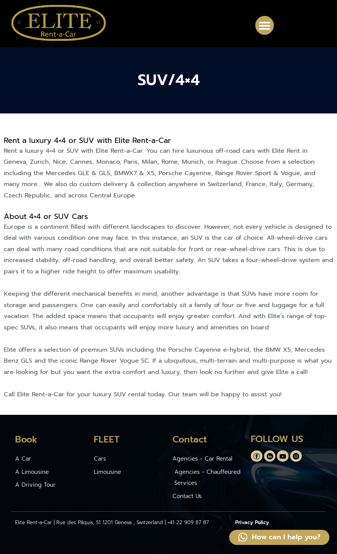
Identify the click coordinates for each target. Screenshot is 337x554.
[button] (264, 25)
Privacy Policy (252, 522)
